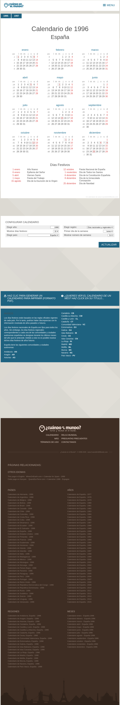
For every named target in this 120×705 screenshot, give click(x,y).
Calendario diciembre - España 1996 (82, 647)
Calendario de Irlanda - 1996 (19, 548)
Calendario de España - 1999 (79, 557)
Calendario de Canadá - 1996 (20, 508)
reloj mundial (69, 435)
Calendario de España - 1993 (79, 540)
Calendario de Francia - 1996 (20, 540)
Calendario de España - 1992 (79, 537)
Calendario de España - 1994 (79, 543)
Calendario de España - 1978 (79, 497)
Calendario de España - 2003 (79, 568)
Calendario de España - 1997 (79, 551)
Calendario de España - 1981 (79, 506)
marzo (95, 49)
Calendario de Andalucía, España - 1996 (24, 616)
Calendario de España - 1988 (79, 525)
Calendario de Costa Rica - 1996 (21, 517)
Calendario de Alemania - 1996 (20, 494)
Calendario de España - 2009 (79, 585)
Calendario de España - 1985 (79, 517)
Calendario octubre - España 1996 (81, 641)
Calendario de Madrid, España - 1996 (23, 655)
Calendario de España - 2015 (79, 602)
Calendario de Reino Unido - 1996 (22, 582)
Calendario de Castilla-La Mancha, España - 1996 (28, 630)
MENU (109, 5)
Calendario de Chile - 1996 (19, 511)
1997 (16, 16)
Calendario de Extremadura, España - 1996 (25, 641)
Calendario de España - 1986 (79, 520)
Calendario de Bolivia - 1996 (19, 503)
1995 (5, 16)
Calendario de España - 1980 (79, 503)
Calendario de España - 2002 (79, 565)
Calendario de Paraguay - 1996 (20, 574)
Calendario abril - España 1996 (80, 624)
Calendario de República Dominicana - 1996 (26, 588)
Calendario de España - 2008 (79, 582)
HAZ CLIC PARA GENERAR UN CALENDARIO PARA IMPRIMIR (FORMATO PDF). (31, 298)
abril (25, 77)
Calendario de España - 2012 (79, 593)
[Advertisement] (60, 269)
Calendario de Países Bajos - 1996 (22, 568)
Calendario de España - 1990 (79, 531)
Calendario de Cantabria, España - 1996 (24, 624)
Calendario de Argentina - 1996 (20, 497)
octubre (25, 132)
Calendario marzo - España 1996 (81, 621)
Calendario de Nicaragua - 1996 (21, 562)
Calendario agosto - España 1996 (81, 635)
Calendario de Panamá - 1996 (20, 571)
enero (25, 49)
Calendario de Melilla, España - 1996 (23, 658)
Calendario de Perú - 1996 (18, 576)
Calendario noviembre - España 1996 (82, 644)
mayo (60, 77)
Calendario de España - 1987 (79, 523)
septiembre (94, 105)
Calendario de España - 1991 (79, 534)
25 (94, 151)
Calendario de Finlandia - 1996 (20, 537)
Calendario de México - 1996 (19, 559)
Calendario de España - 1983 (79, 511)
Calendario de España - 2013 (79, 596)
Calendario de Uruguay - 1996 (20, 599)
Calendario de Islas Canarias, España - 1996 (26, 650)
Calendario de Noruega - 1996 (20, 565)
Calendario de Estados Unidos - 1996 (23, 534)
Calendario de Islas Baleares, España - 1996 (26, 647)
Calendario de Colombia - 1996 (20, 514)
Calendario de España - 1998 (79, 554)
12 (33, 143)
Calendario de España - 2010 (79, 588)
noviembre (60, 132)
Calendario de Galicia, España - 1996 (23, 644)
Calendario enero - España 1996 (80, 616)
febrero (60, 49)
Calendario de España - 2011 (79, 591)
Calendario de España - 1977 (79, 494)
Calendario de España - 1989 (79, 528)
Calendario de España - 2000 (79, 559)
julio (25, 105)
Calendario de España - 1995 (79, 545)
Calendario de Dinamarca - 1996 (21, 523)
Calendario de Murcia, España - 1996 (23, 661)
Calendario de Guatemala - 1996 (21, 543)
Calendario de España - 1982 (79, 508)
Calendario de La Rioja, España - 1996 (24, 652)
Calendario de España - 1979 (79, 500)
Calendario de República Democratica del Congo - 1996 (31, 585)
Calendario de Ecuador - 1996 (20, 525)
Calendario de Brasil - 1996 (19, 506)
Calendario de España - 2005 (79, 574)
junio (95, 77)
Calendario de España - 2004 (79, 571)
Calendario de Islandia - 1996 (20, 551)
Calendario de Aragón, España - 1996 (23, 619)
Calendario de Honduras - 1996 (21, 545)
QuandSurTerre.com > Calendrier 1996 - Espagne (48, 479)
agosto (60, 105)
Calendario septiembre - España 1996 (83, 638)
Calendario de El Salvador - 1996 (21, 528)
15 (62, 118)
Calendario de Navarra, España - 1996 (23, 664)
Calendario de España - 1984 (79, 514)
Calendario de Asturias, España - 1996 (23, 621)
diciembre (95, 132)
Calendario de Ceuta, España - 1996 (23, 635)
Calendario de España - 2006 (79, 576)
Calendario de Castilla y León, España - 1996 (26, 627)
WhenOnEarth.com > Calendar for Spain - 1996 (45, 476)
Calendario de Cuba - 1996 (19, 520)
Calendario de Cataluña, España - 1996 (24, 633)
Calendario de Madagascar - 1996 (22, 557)
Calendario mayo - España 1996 (80, 627)
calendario (52, 435)
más (56, 438)
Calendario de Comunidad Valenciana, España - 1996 (30, 638)
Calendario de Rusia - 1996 (19, 591)
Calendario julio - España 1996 (80, 633)
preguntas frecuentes (74, 438)
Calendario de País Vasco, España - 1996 (25, 667)
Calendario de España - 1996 (20, 531)
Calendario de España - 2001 (79, 562)
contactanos (68, 442)
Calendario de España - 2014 (79, 599)
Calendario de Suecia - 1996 (19, 596)
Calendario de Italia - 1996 (18, 554)
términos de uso (49, 442)
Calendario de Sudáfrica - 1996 (20, 593)
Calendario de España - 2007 (79, 579)
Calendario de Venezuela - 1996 (21, 602)
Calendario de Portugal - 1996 (20, 579)
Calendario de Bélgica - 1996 (20, 500)
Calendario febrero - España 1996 (81, 619)
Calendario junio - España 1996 (80, 630)
